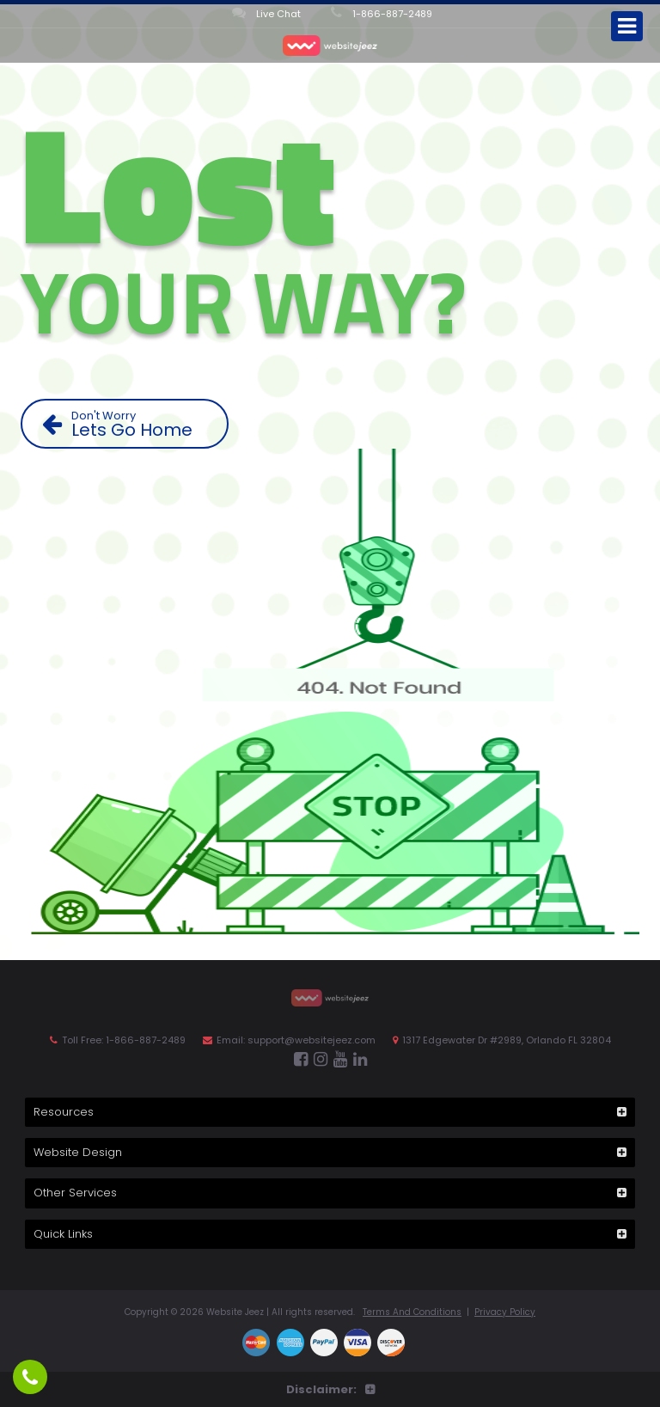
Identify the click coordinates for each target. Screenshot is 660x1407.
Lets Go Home (131, 424)
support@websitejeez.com (312, 1040)
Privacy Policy (504, 1312)
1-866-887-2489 (381, 13)
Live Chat (266, 13)
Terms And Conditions (412, 1312)
